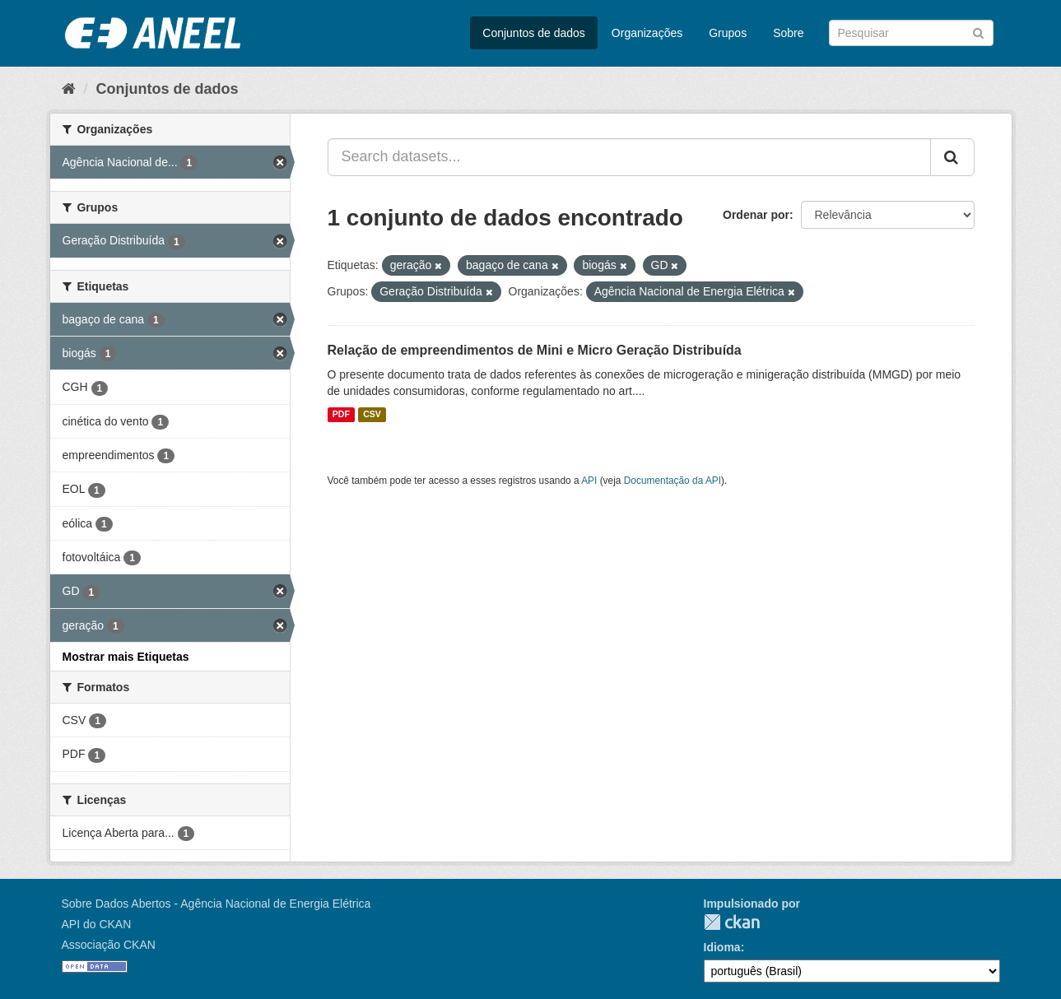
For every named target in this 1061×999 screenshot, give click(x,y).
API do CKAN (97, 924)
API (589, 480)
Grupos (728, 32)
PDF (341, 415)
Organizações (647, 32)
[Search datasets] (911, 33)
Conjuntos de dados (533, 32)
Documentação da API (672, 480)
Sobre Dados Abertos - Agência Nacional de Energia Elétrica (216, 903)
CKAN (732, 922)
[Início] (69, 89)
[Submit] (978, 32)
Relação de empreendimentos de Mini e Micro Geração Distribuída (535, 350)
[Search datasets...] (629, 157)
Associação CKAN (109, 944)
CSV (372, 415)
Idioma (722, 947)
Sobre (788, 32)
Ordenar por (756, 214)
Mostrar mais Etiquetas (126, 656)
